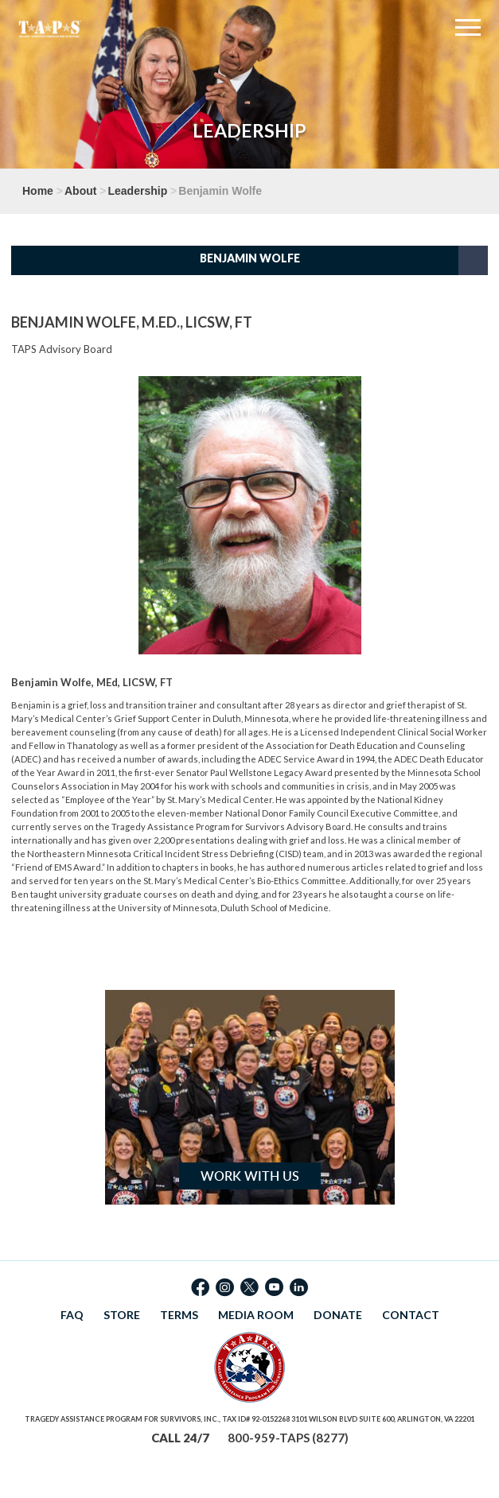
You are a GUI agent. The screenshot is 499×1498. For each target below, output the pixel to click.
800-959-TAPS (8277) (288, 1437)
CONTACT (410, 1314)
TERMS (179, 1314)
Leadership (138, 190)
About (80, 190)
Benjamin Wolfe (250, 258)
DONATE (338, 1314)
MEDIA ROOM (256, 1314)
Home (37, 190)
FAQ (72, 1314)
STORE (121, 1314)
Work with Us (250, 1176)
